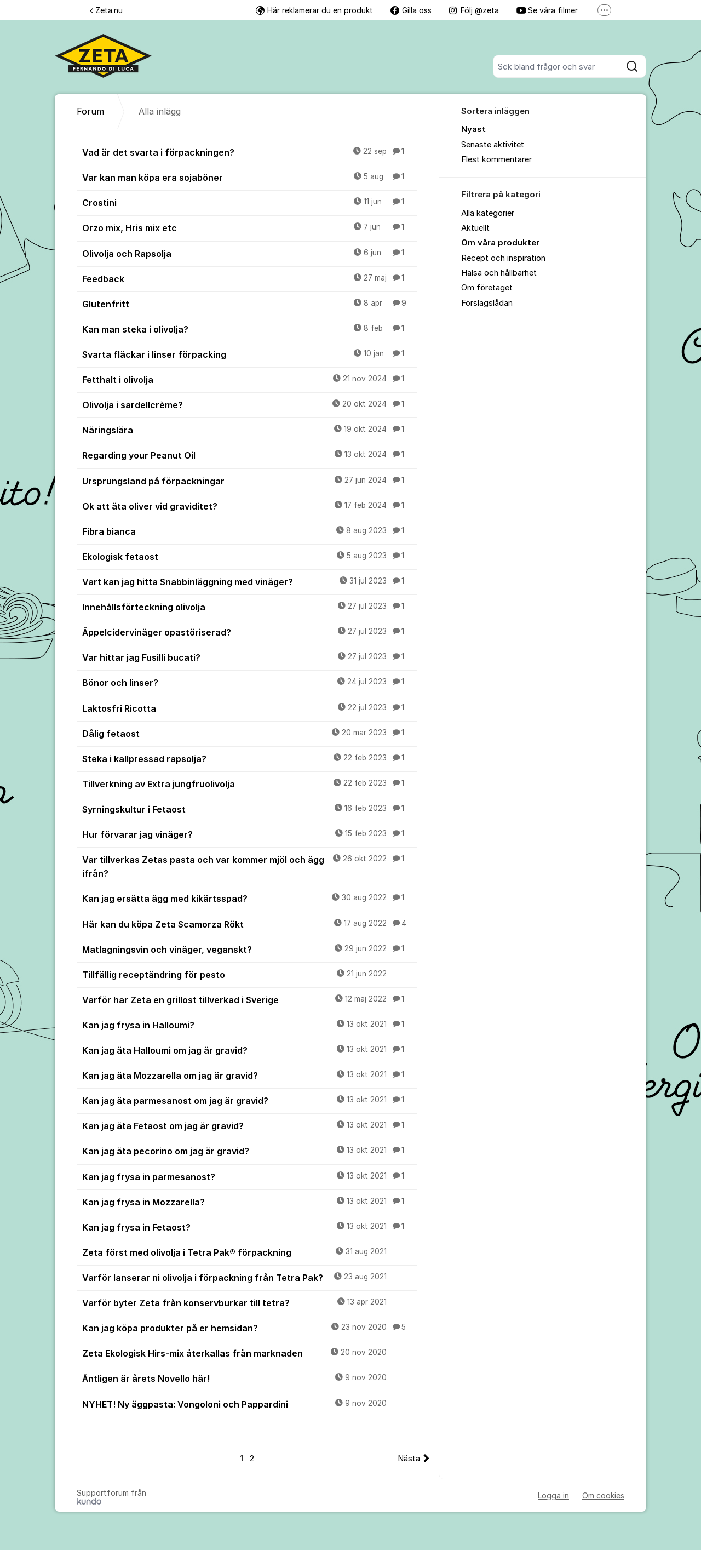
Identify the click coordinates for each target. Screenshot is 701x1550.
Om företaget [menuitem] (487, 288)
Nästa (409, 1458)
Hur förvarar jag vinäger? (249, 834)
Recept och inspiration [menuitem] (503, 258)
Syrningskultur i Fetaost (249, 809)
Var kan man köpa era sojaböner (249, 177)
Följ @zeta (474, 10)
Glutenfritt (249, 304)
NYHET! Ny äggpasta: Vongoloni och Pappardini (249, 1404)
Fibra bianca (249, 531)
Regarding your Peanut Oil (249, 455)
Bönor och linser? (249, 682)
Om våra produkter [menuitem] (500, 243)
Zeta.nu (106, 10)
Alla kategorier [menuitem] (487, 213)
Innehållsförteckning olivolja (249, 606)
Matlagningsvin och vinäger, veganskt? (249, 949)
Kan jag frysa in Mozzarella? (249, 1202)
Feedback (249, 278)
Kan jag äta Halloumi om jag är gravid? (249, 1050)
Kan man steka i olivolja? (249, 329)
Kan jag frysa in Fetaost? (249, 1227)
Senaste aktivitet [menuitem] (492, 145)
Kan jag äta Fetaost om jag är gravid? (249, 1125)
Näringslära (249, 430)
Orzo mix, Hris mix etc (249, 227)
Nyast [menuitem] (473, 129)
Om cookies (603, 1495)
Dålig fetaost (249, 733)
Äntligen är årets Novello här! (249, 1378)
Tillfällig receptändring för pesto (249, 974)
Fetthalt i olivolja (249, 379)
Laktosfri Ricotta (249, 708)
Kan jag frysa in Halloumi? (249, 1025)
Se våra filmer (547, 10)
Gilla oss (411, 10)
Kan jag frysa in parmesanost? (249, 1176)
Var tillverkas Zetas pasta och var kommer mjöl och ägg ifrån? (249, 866)
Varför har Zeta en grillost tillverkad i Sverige (249, 999)
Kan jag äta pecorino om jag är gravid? (249, 1151)
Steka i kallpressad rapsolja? (249, 758)
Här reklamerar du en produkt (314, 10)
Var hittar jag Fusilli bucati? (249, 657)
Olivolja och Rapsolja (249, 253)
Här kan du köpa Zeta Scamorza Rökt (249, 924)
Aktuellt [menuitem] (475, 228)
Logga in (553, 1495)
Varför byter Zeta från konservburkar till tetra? (249, 1302)
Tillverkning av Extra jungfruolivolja (249, 783)
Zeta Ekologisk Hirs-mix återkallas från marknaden (249, 1353)
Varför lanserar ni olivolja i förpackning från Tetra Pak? (249, 1277)
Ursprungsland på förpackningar (249, 480)
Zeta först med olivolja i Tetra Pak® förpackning (249, 1252)
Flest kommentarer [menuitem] (496, 159)
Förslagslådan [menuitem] (487, 303)
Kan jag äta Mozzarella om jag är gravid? (249, 1075)
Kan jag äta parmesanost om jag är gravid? (249, 1100)
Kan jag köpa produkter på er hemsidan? (249, 1328)
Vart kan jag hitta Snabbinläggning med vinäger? (249, 581)
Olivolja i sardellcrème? (249, 404)
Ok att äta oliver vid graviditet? (249, 506)
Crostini (249, 202)
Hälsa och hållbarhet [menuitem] (499, 273)
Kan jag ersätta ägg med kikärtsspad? (249, 898)
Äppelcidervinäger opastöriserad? (249, 632)
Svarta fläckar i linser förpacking (249, 354)
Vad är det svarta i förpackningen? (249, 152)
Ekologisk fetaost (249, 556)
